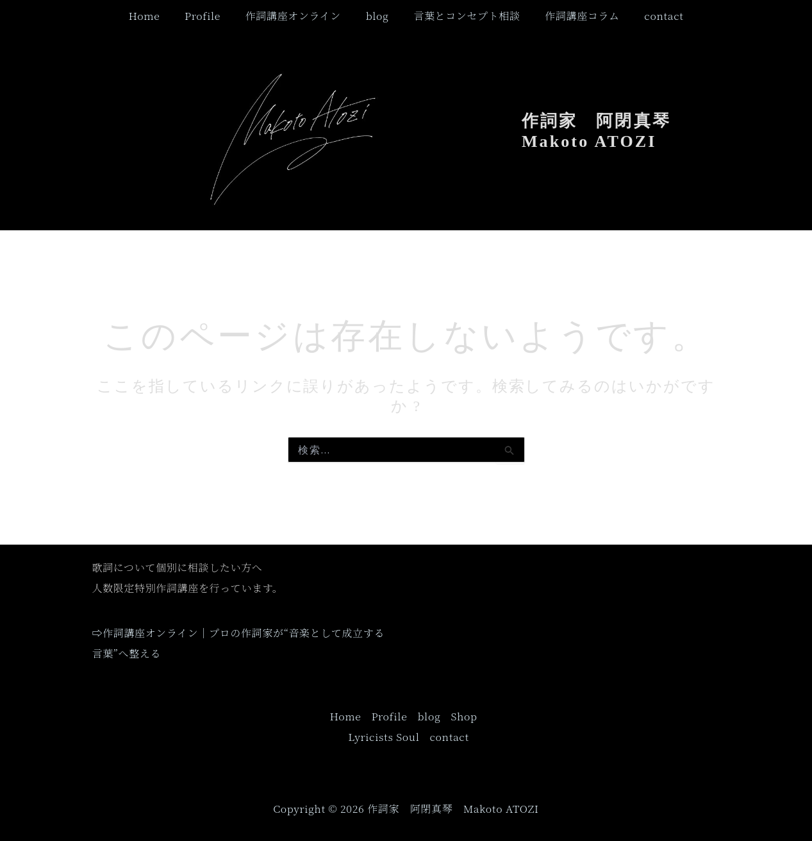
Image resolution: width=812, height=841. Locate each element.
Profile (211, 15)
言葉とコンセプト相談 (463, 15)
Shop (464, 716)
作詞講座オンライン (297, 15)
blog (377, 15)
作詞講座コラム (573, 15)
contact (650, 15)
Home (156, 15)
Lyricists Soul (383, 736)
